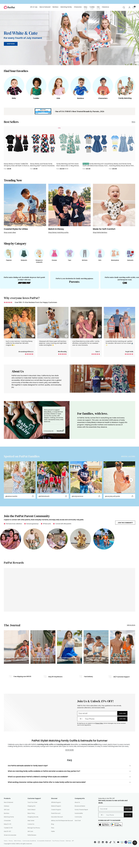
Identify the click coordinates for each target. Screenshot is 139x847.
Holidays (6, 806)
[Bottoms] (85, 253)
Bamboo (6, 813)
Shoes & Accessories (10, 835)
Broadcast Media (80, 806)
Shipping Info (31, 806)
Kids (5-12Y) (7, 831)
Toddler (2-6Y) (8, 828)
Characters (7, 820)
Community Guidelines (29, 841)
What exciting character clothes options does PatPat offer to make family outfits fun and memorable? (69, 782)
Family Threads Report (81, 809)
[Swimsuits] (130, 253)
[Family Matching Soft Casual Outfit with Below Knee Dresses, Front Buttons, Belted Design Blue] (96, 143)
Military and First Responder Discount (62, 820)
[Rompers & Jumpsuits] (39, 253)
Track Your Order (32, 802)
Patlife (53, 831)
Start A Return (31, 809)
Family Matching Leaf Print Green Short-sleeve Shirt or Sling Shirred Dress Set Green (67, 166)
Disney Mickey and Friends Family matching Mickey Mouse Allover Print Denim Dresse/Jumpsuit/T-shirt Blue (121, 166)
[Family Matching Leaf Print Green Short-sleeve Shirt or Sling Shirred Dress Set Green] (69, 143)
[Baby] (14, 86)
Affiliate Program (56, 802)
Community (78, 817)
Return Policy (31, 813)
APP (73, 841)
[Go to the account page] (129, 7)
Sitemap (68, 841)
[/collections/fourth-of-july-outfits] (69, 38)
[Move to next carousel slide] (135, 38)
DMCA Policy (17, 841)
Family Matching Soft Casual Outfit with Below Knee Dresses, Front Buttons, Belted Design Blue (96, 166)
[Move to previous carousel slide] (4, 38)
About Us (77, 802)
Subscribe (128, 809)
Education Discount (57, 817)
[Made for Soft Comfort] (114, 205)
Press (52, 828)
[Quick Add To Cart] (33, 336)
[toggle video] (102, 379)
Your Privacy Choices (58, 841)
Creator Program (56, 809)
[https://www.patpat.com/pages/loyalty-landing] (69, 590)
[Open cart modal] (133, 7)
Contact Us (31, 824)
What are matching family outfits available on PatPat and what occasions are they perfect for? (69, 771)
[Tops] (69, 253)
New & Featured (8, 802)
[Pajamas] (9, 253)
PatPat (18, 844)
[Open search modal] (124, 7)
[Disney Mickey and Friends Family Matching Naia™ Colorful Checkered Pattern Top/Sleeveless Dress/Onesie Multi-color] (43, 143)
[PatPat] (9, 7)
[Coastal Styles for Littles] (25, 205)
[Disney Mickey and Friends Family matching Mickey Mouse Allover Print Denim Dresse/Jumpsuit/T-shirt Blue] (122, 143)
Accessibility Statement (44, 841)
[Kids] (58, 86)
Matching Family (9, 817)
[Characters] (103, 86)
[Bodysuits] (24, 253)
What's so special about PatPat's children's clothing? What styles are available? (69, 777)
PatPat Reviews (32, 835)
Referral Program (56, 806)
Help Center (31, 820)
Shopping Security (33, 817)
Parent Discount (55, 813)
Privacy (11, 841)
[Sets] (100, 253)
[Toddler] (36, 86)
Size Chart (78, 820)
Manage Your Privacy (34, 828)
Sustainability (79, 813)
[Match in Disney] (69, 205)
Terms (6, 841)
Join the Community (125, 523)
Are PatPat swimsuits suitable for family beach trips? (69, 766)
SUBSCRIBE (122, 719)
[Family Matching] (125, 86)
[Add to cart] (33, 496)
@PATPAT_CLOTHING (128, 456)
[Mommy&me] (115, 253)
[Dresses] (54, 253)
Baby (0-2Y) (7, 824)
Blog (52, 824)
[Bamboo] (80, 86)
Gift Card (6, 809)
